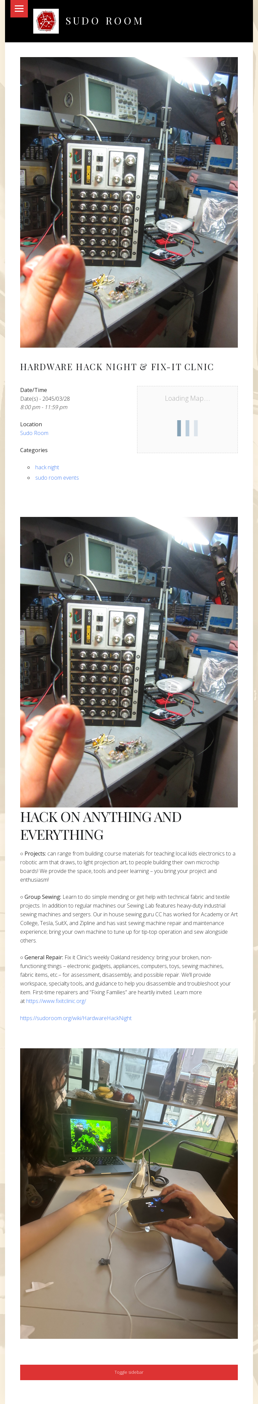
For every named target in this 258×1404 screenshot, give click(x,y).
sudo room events (57, 477)
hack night (47, 467)
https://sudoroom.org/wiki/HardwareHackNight (76, 1018)
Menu (19, 8)
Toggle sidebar (129, 1372)
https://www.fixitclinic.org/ (56, 1001)
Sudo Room (105, 20)
